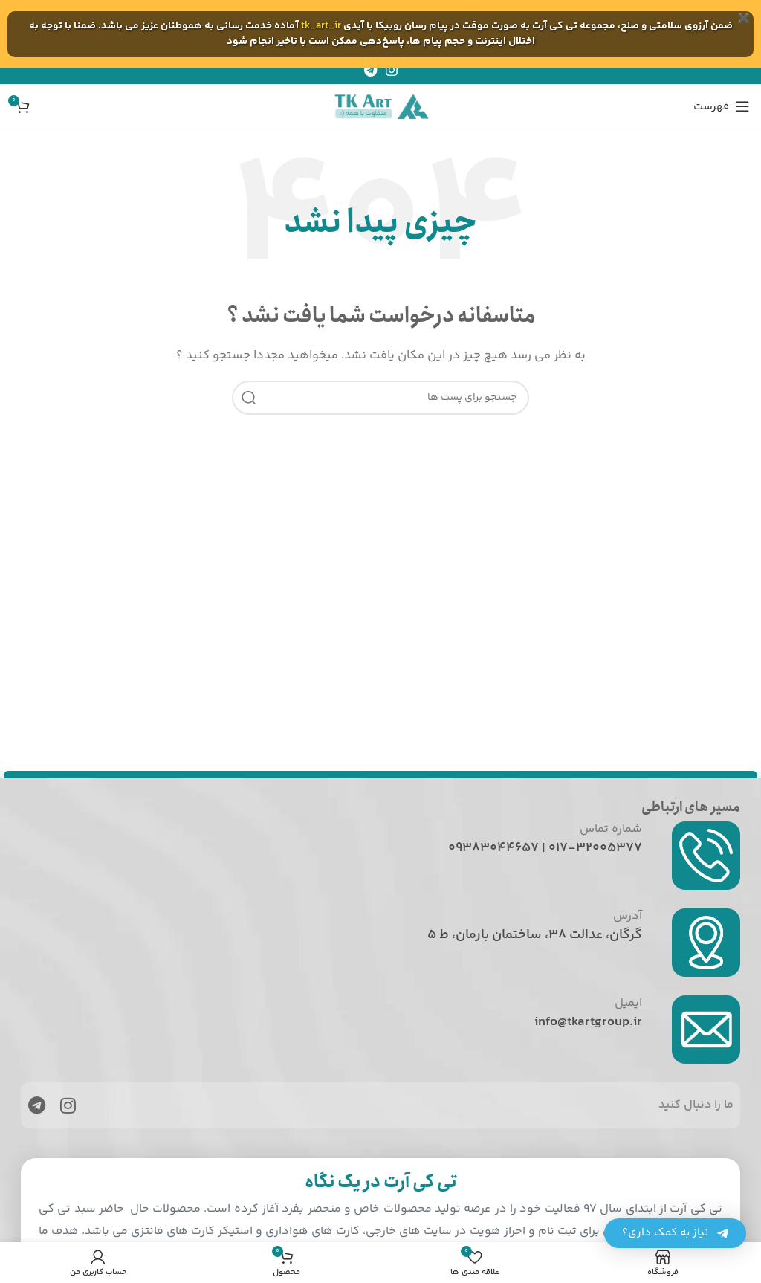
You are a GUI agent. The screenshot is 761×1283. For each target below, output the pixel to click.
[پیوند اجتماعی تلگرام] (370, 70)
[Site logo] (380, 105)
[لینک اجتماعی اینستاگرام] (391, 70)
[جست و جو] (380, 398)
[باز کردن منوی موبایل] (721, 106)
